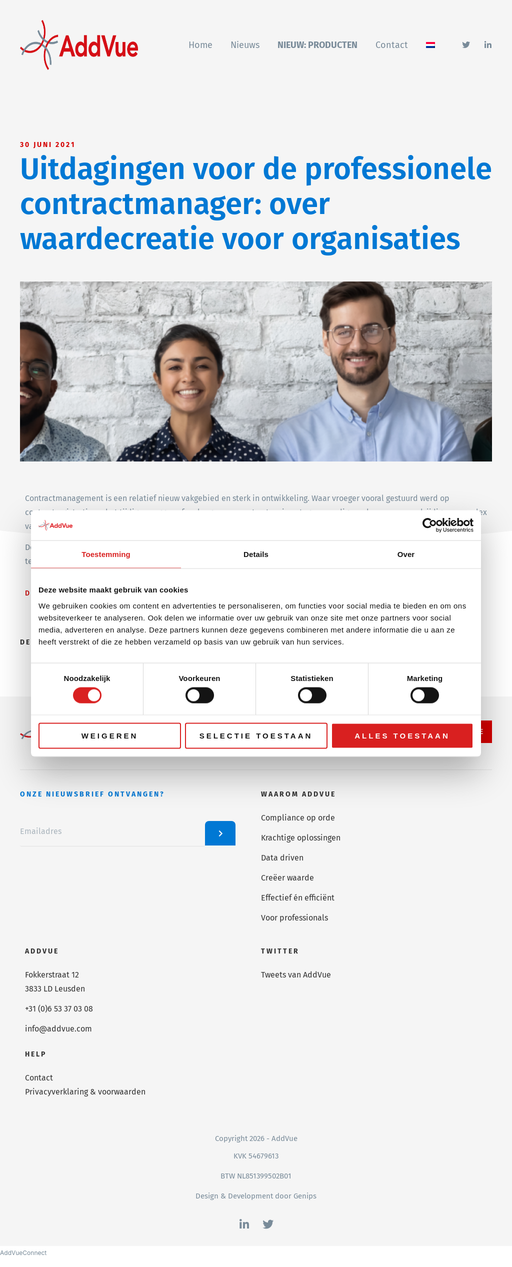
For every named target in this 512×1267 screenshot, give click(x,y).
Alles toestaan (402, 735)
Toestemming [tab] (106, 554)
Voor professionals (294, 917)
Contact (39, 1077)
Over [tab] (406, 554)
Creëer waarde (287, 877)
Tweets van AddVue (296, 975)
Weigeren (110, 735)
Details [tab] (256, 554)
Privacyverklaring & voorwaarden (85, 1091)
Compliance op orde (298, 817)
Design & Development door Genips (256, 1196)
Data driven (282, 857)
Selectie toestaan (256, 735)
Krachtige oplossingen (300, 837)
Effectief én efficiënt (297, 897)
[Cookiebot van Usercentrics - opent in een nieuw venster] (430, 525)
